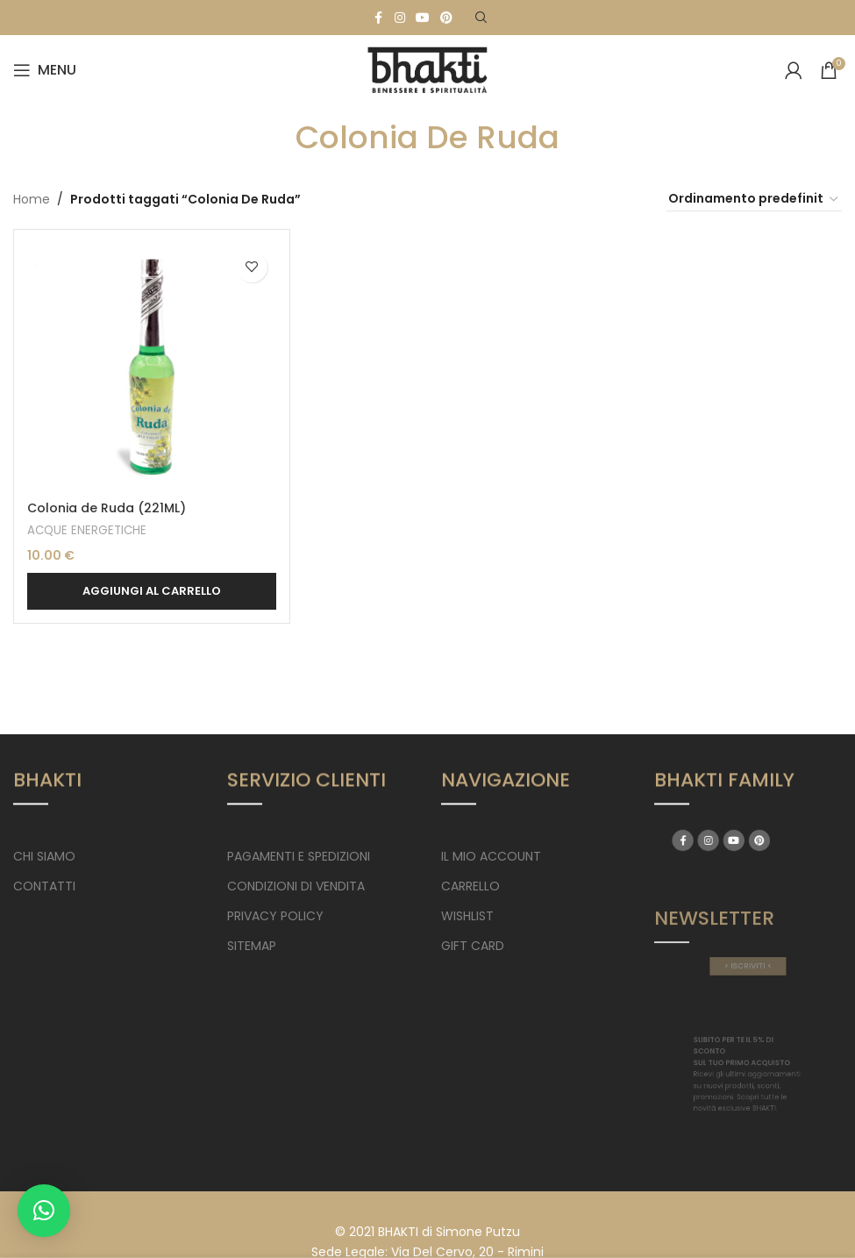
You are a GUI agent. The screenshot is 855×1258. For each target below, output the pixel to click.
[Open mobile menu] (44, 70)
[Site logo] (428, 69)
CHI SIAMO (44, 856)
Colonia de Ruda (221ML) (106, 508)
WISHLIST (467, 916)
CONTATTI (44, 886)
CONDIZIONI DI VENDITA (296, 886)
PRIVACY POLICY (275, 916)
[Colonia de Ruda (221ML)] (151, 367)
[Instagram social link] (399, 18)
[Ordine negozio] (754, 199)
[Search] (481, 17)
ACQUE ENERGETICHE (86, 530)
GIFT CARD (472, 945)
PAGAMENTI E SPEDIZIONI (298, 856)
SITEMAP (251, 945)
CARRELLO (470, 886)
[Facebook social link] (378, 18)
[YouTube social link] (422, 18)
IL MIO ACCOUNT (491, 856)
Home (31, 199)
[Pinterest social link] (446, 18)
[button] (151, 591)
